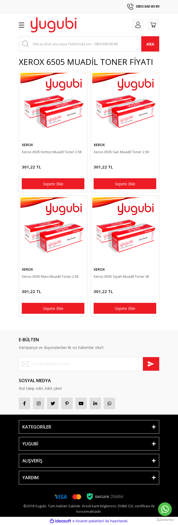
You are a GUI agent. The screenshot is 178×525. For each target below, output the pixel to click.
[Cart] (153, 25)
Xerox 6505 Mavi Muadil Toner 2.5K (50, 276)
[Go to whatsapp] (165, 509)
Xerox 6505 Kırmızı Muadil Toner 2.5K (52, 151)
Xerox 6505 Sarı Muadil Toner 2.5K (121, 151)
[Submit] (151, 364)
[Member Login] (138, 25)
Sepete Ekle (53, 183)
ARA (150, 44)
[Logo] (53, 24)
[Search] (89, 44)
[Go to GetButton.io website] (165, 519)
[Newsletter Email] (89, 364)
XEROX (27, 144)
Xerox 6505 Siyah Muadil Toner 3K (121, 276)
